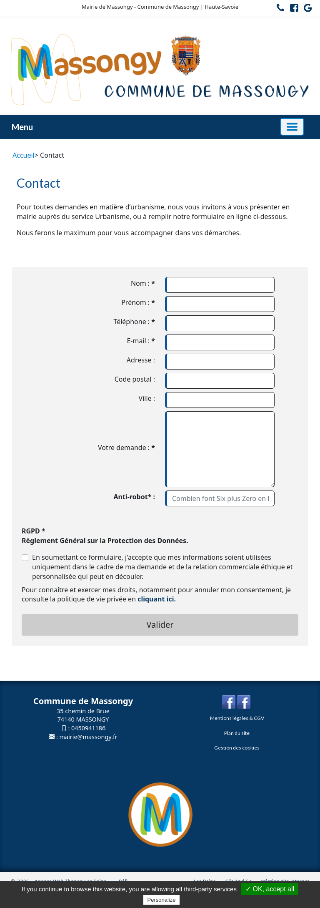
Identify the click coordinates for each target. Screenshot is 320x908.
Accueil (23, 155)
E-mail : (141, 340)
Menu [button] (22, 127)
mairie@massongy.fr (89, 737)
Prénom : (138, 302)
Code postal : (135, 379)
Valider (160, 624)
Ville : (147, 398)
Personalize (162, 900)
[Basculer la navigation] (292, 127)
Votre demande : (126, 447)
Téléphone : (134, 321)
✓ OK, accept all (269, 889)
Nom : (143, 283)
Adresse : (141, 360)
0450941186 (88, 728)
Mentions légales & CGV (237, 718)
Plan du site (237, 733)
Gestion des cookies (237, 748)
